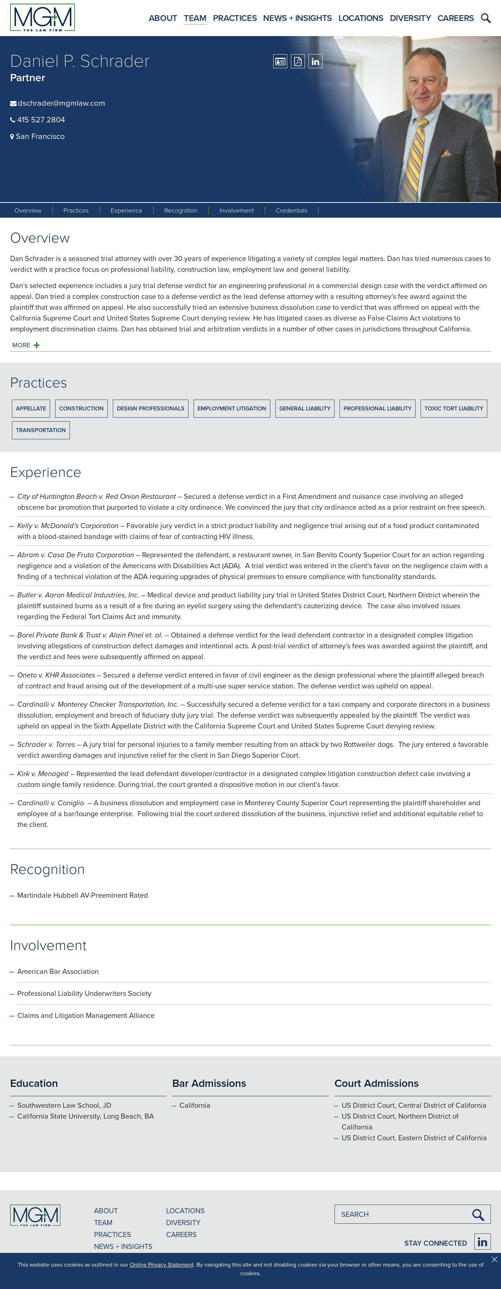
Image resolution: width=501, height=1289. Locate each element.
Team (195, 18)
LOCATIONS (185, 1210)
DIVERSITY (183, 1222)
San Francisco (37, 135)
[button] (484, 18)
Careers (456, 18)
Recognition (181, 210)
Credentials (291, 210)
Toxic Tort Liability (454, 408)
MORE (21, 345)
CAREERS (181, 1234)
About (163, 18)
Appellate (31, 408)
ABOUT (106, 1210)
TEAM (103, 1222)
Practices (235, 18)
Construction (81, 408)
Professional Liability (377, 408)
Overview (27, 210)
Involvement (237, 210)
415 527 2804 (37, 119)
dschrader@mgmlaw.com (61, 102)
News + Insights (297, 18)
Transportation (41, 430)
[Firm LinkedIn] (482, 1241)
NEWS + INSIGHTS (123, 1246)
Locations (360, 18)
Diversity (410, 18)
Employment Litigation (232, 408)
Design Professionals (151, 408)
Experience (126, 210)
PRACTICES (112, 1234)
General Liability (305, 408)
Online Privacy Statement (162, 1264)
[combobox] (412, 1214)
